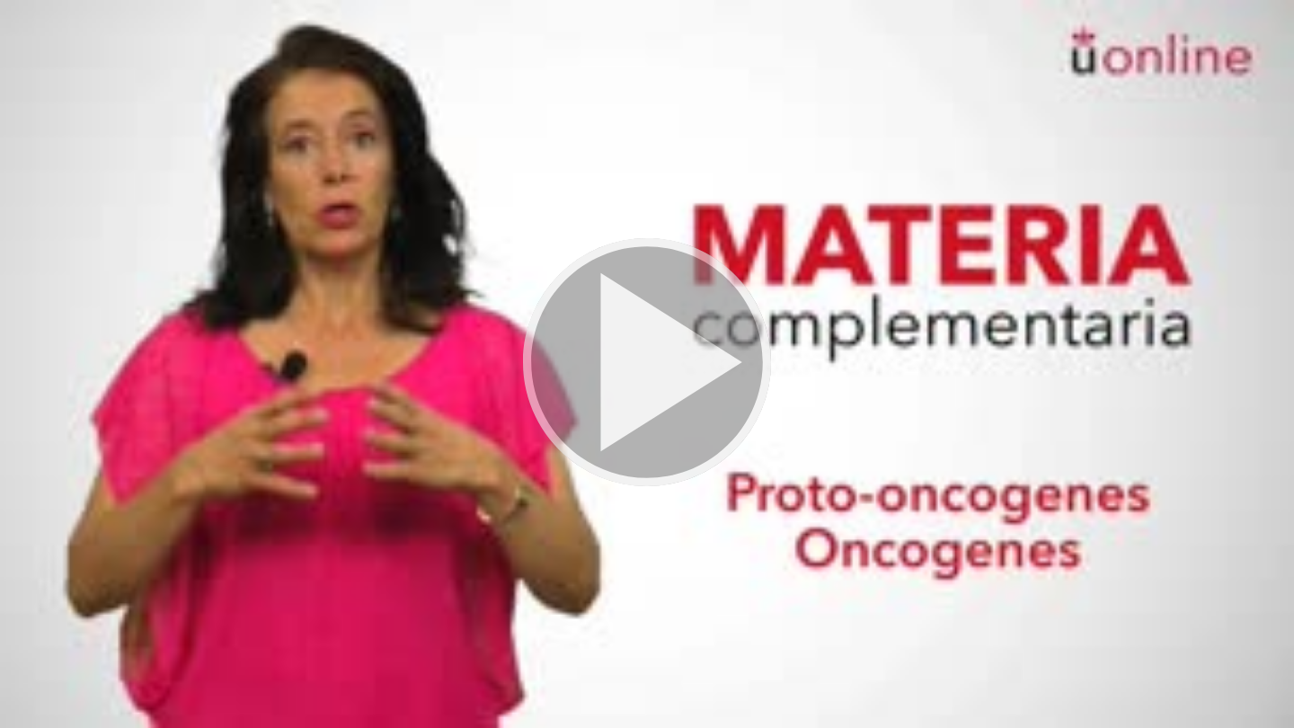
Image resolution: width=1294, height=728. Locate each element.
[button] (647, 364)
